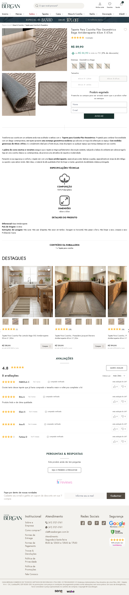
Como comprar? (33, 530)
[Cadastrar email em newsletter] (116, 496)
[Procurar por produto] (37, 5)
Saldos (32, 14)
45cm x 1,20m (84, 78)
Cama (58, 14)
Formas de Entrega (30, 537)
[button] (64, 93)
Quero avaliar (116, 368)
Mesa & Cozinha (75, 14)
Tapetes (45, 14)
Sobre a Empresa (29, 524)
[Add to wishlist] (125, 29)
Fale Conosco (31, 574)
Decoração (107, 14)
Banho (92, 14)
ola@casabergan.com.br (57, 532)
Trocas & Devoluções (30, 552)
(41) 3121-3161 (53, 522)
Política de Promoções (30, 568)
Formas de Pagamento (30, 544)
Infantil (121, 14)
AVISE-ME (99, 116)
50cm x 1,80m (84, 84)
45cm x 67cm (113, 78)
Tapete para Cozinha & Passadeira (36, 25)
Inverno (5, 14)
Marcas (19, 14)
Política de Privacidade (31, 560)
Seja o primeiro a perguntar (64, 470)
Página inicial (6, 25)
